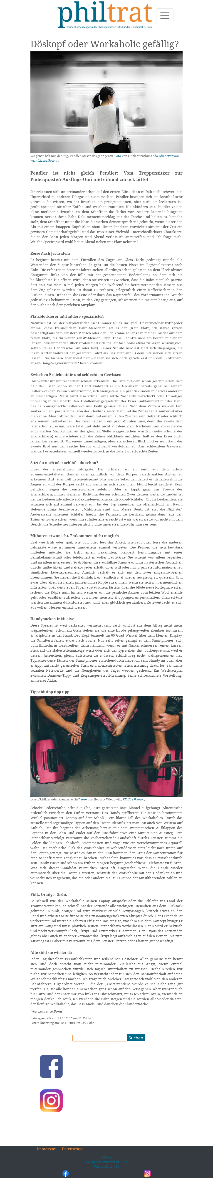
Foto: (52, 160)
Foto (118, 156)
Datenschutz (72, 1148)
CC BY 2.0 (129, 799)
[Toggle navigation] (164, 15)
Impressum (47, 1148)
